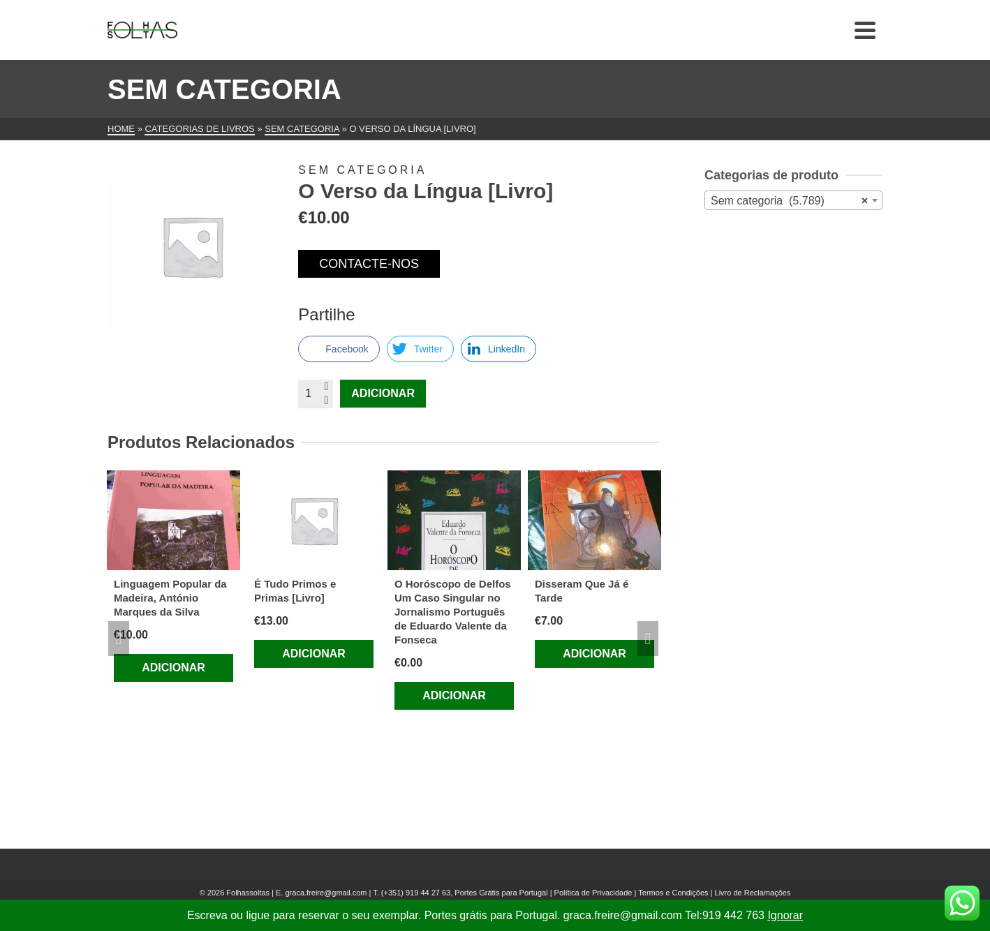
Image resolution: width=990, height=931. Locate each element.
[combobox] (793, 200)
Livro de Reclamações (753, 892)
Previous (118, 638)
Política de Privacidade (593, 892)
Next (647, 638)
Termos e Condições (673, 892)
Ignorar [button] (785, 915)
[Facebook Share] (338, 349)
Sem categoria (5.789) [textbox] (789, 201)
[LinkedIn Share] (498, 349)
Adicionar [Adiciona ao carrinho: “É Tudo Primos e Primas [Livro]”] (314, 654)
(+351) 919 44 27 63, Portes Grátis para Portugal (465, 892)
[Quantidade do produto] (315, 394)
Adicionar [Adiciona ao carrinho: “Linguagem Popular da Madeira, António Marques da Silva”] (173, 667)
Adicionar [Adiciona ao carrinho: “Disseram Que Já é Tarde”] (594, 654)
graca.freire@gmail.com (326, 892)
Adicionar (383, 393)
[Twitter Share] (420, 349)
